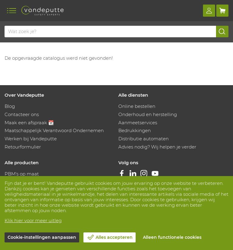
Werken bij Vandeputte (31, 139)
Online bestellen (136, 106)
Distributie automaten (143, 139)
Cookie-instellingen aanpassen (42, 237)
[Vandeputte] (42, 10)
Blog (10, 106)
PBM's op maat (22, 174)
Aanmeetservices (137, 122)
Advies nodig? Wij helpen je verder (157, 147)
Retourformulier (23, 147)
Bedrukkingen (134, 130)
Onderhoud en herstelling (147, 114)
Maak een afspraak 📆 (29, 122)
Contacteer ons (22, 114)
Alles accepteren (114, 237)
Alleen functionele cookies (172, 237)
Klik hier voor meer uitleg (33, 220)
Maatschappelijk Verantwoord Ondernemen (54, 130)
